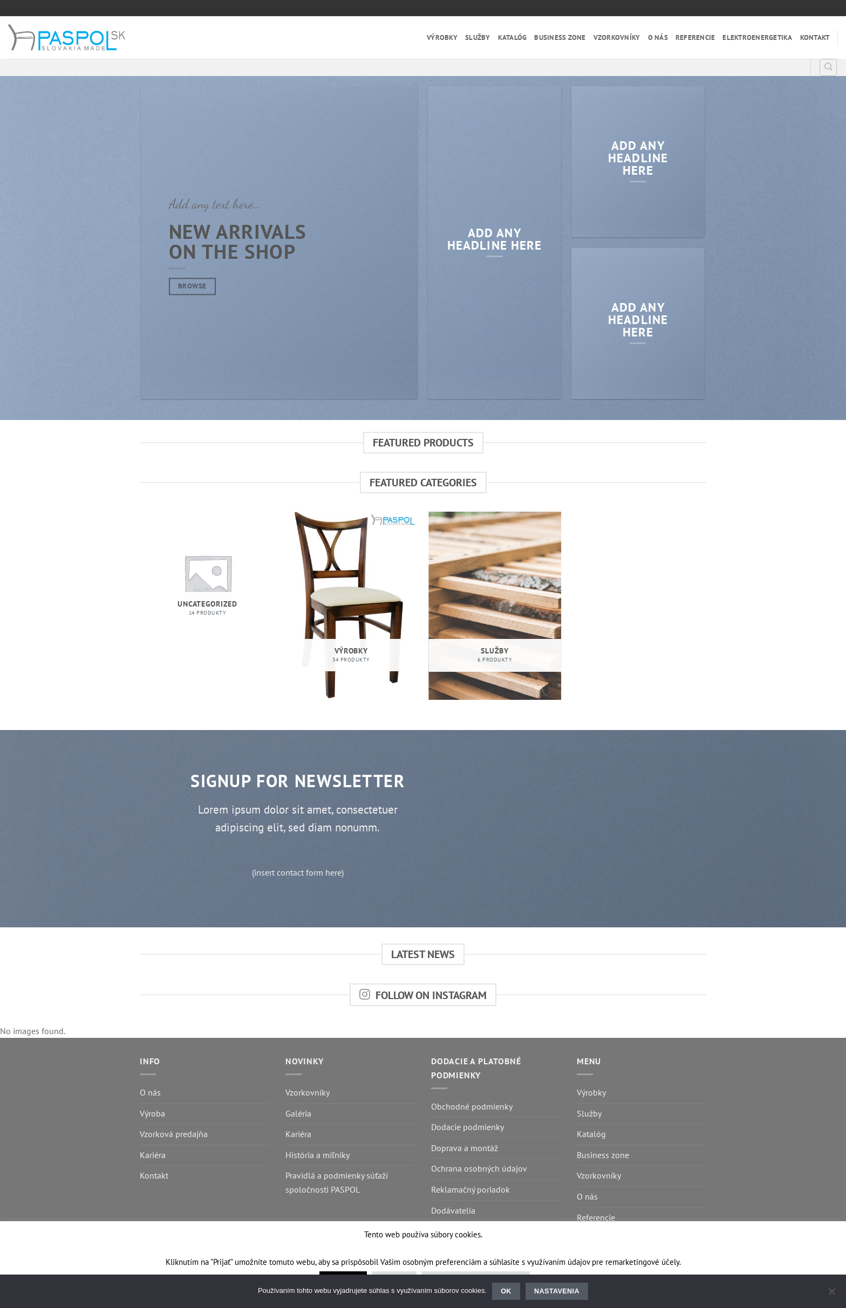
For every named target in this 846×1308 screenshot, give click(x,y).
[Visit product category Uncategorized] (207, 578)
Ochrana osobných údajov (479, 1168)
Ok (506, 1291)
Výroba (152, 1113)
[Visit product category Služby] (495, 606)
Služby (477, 37)
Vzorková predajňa (174, 1133)
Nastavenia (556, 1291)
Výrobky (442, 37)
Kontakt (815, 37)
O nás (658, 37)
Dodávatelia (453, 1210)
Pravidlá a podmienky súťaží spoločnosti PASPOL (336, 1182)
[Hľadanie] (828, 67)
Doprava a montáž (464, 1147)
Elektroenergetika (757, 37)
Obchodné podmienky (472, 1106)
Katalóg (512, 37)
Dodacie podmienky (467, 1126)
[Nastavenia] (831, 1294)
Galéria (298, 1113)
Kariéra (153, 1154)
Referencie (695, 37)
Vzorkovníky (616, 37)
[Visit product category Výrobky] (351, 605)
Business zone (559, 37)
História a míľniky (317, 1154)
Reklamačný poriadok (470, 1189)
